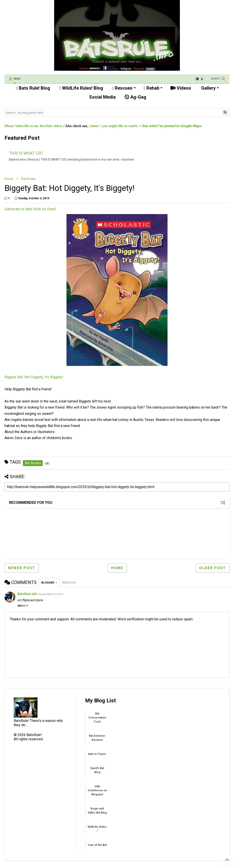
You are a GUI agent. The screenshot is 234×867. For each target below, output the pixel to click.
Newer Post (21, 568)
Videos (180, 88)
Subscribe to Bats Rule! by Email (30, 209)
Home (8, 179)
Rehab (153, 88)
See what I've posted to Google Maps (171, 126)
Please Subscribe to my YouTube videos (33, 126)
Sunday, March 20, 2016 (51, 594)
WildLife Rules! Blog (81, 88)
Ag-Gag (135, 97)
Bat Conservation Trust (97, 717)
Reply (23, 605)
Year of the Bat (97, 845)
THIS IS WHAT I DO (26, 153)
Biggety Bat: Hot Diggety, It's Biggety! (33, 377)
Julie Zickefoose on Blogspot (97, 790)
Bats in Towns (97, 754)
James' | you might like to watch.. (114, 126)
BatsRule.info (28, 594)
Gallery (209, 88)
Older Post (212, 568)
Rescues (124, 88)
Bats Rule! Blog (33, 88)
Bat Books (28, 179)
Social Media (102, 97)
